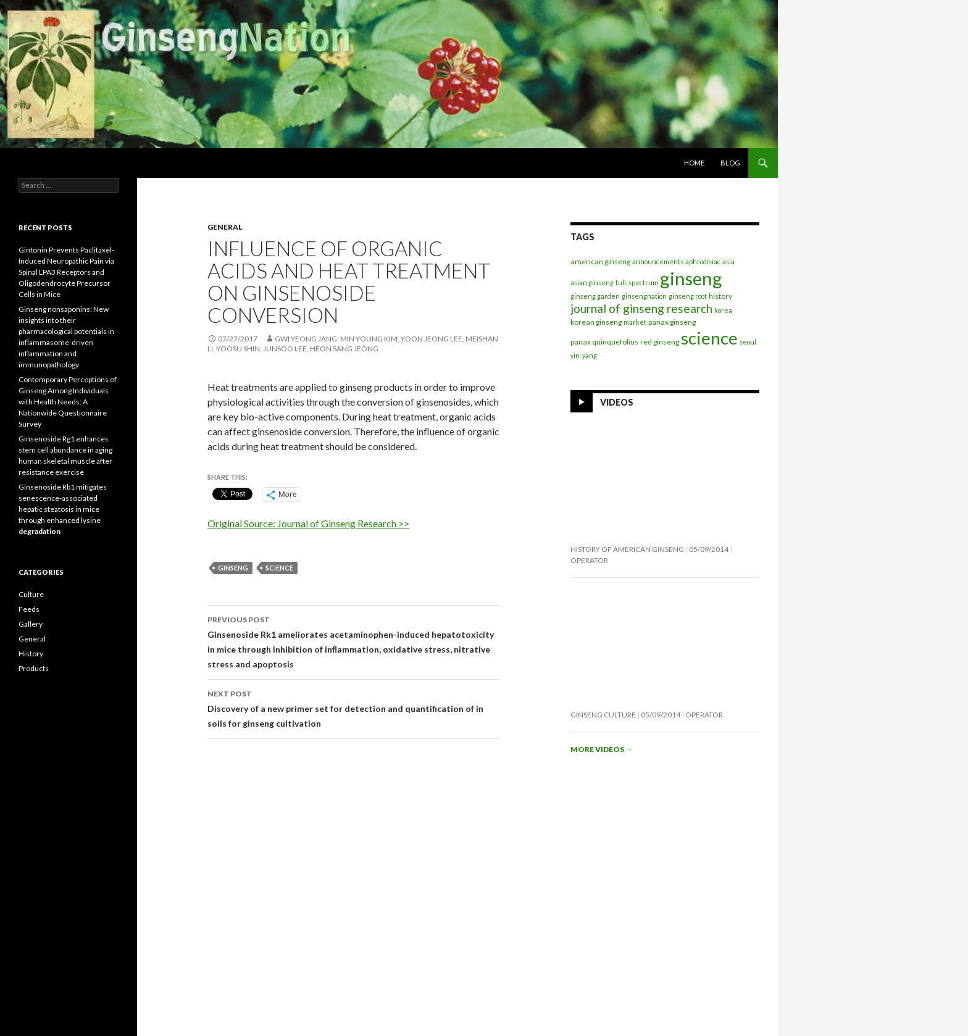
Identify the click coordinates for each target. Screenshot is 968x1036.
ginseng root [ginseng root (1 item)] (688, 296)
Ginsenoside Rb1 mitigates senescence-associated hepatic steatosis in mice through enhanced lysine (63, 509)
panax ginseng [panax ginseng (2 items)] (672, 322)
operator (589, 560)
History (31, 653)
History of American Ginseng (627, 549)
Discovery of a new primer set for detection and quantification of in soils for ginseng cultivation (353, 708)
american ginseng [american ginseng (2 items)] (600, 261)
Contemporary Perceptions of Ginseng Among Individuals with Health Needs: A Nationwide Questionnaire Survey (68, 401)
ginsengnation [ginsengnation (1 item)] (644, 296)
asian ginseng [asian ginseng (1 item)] (592, 282)
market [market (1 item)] (635, 322)
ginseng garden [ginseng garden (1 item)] (595, 296)
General (225, 227)
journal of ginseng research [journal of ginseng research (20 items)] (641, 308)
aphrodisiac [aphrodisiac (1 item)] (702, 261)
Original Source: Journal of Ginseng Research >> (308, 523)
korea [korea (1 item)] (723, 310)
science (279, 568)
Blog (730, 163)
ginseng (233, 568)
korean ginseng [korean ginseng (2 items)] (596, 322)
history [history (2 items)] (720, 296)
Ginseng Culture (603, 714)
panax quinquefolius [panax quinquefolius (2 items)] (604, 341)
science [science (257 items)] (709, 338)
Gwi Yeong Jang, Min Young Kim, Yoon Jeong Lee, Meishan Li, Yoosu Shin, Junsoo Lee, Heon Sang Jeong (352, 343)
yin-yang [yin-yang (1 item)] (583, 355)
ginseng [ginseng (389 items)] (691, 278)
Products (34, 668)
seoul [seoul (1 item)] (748, 342)
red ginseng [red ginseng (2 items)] (659, 341)
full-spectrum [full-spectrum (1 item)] (636, 282)
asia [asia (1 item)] (728, 261)
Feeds (29, 609)
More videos (601, 749)
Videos (616, 402)
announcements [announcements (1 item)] (657, 261)
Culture (31, 594)
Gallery (31, 624)
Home (694, 163)
